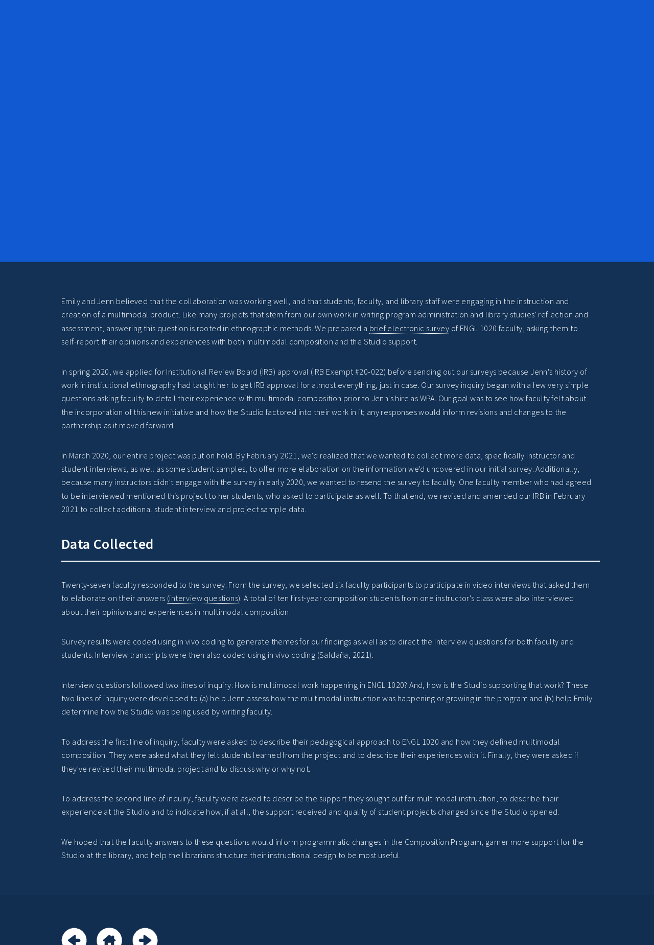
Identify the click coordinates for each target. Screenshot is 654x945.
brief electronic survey (409, 328)
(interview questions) (203, 598)
